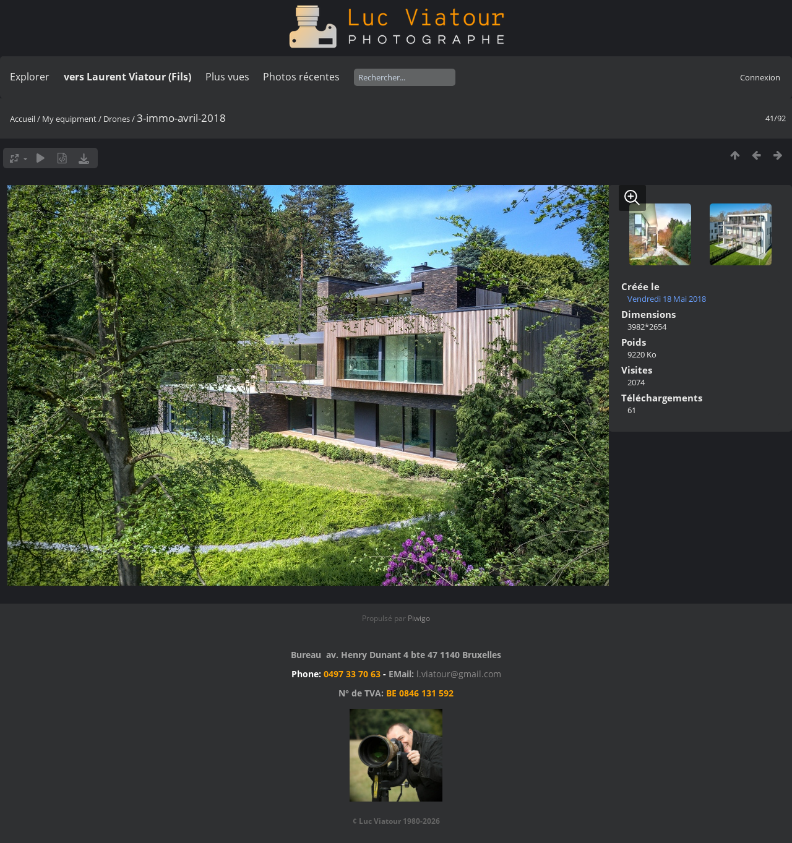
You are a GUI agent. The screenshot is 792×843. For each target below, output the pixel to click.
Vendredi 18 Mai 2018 (666, 298)
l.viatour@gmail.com (458, 674)
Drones (116, 118)
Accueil (22, 118)
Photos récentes (301, 76)
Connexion (760, 77)
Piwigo (419, 618)
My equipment (69, 118)
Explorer (30, 76)
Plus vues (227, 76)
